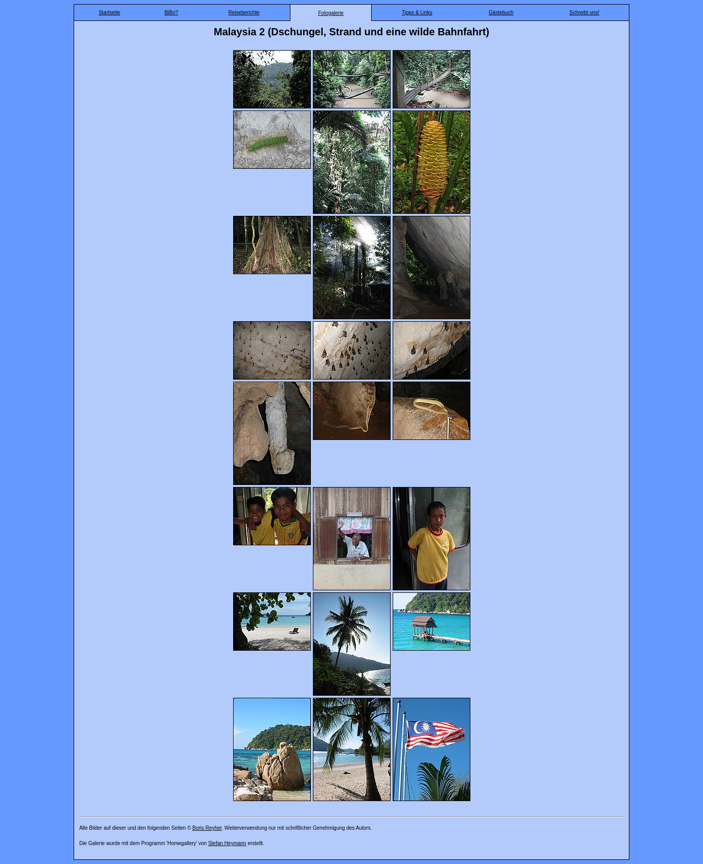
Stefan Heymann (227, 843)
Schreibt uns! (584, 12)
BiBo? (171, 12)
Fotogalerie (331, 13)
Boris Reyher (206, 828)
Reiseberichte (243, 12)
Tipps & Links (417, 12)
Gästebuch (501, 12)
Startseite (109, 12)
